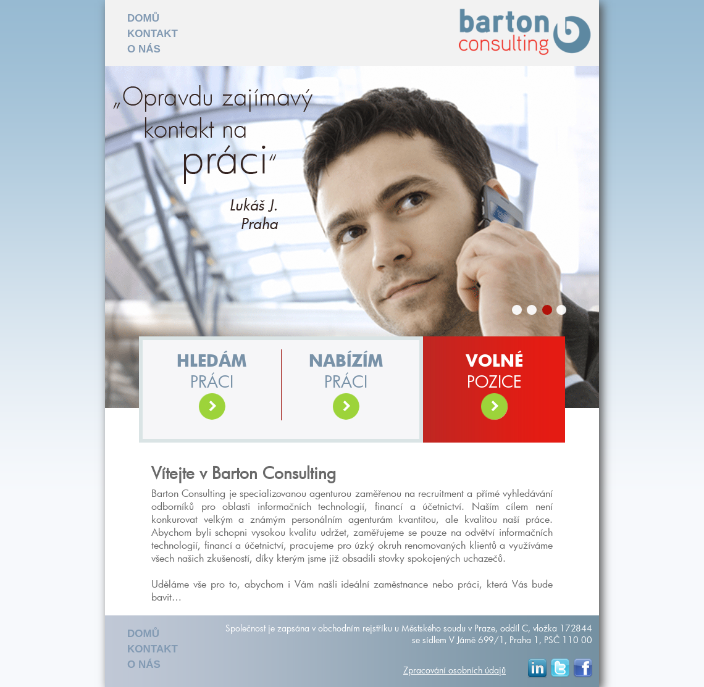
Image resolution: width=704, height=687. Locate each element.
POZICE (494, 387)
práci (212, 387)
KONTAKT (152, 34)
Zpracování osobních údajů (454, 670)
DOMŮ (143, 18)
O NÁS (144, 49)
